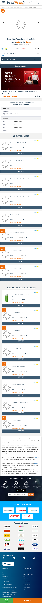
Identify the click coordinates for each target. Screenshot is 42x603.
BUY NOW (27, 600)
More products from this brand (21, 288)
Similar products (21, 136)
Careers (24, 576)
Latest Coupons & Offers (27, 574)
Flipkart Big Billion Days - (8, 590)
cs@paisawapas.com (27, 589)
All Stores (25, 572)
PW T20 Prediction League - (8, 594)
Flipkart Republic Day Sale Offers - (9, 592)
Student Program (26, 581)
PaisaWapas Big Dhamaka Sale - (9, 587)
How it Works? (5, 576)
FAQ (3, 574)
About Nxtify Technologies (7, 581)
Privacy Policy (5, 578)
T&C (3, 55)
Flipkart (28, 42)
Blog (3, 572)
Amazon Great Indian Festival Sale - (10, 589)
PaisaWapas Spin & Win (6, 596)
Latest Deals (25, 578)
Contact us (26, 584)
